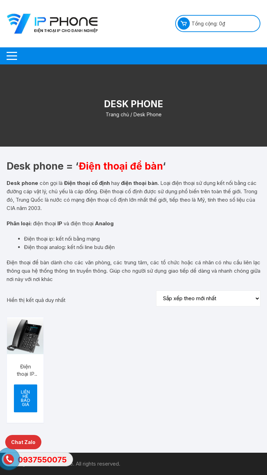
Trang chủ (117, 114)
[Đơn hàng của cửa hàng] (208, 298)
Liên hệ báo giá (25, 398)
